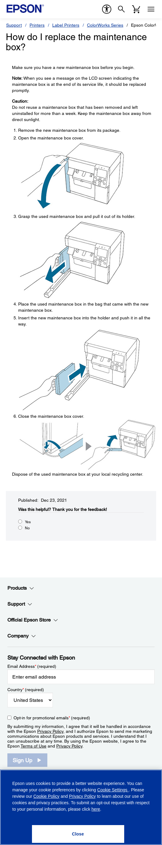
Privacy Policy (50, 731)
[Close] (78, 834)
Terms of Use (33, 746)
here (96, 809)
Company (21, 636)
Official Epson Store (32, 620)
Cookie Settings (112, 789)
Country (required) (25, 689)
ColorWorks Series (105, 25)
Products (20, 588)
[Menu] (151, 9)
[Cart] (136, 9)
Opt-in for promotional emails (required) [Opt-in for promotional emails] (52, 717)
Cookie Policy (46, 796)
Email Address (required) (31, 666)
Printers (37, 25)
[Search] (121, 9)
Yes (28, 522)
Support (14, 25)
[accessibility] (107, 9)
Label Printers (65, 25)
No (27, 528)
